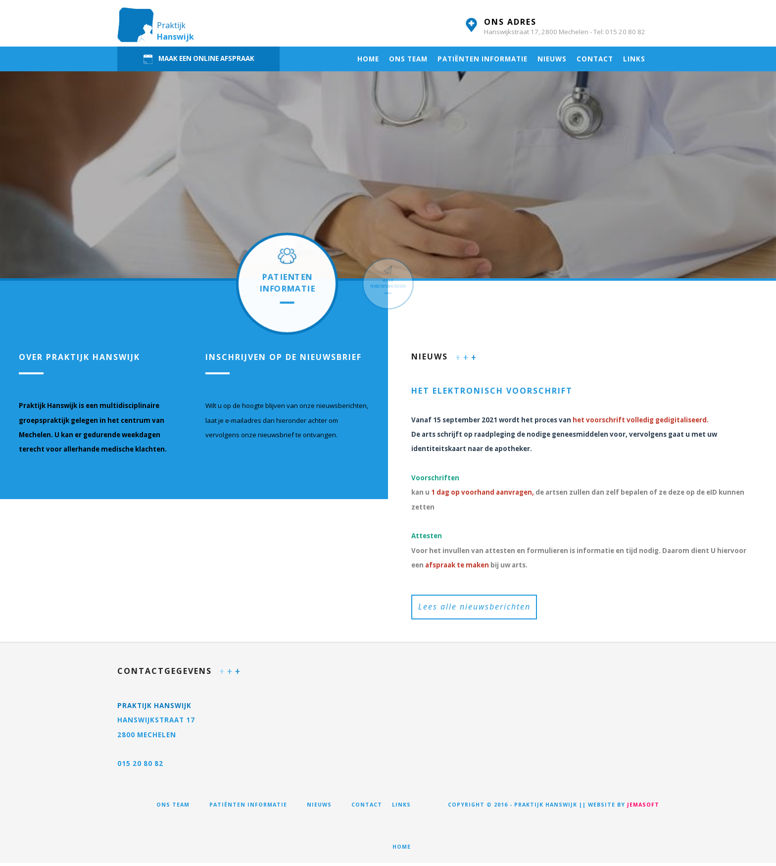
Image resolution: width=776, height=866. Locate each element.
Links (634, 58)
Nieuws (552, 58)
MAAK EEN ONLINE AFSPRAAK (198, 59)
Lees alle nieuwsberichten (474, 608)
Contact (595, 58)
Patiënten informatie (482, 58)
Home (368, 58)
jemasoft (643, 807)
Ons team (408, 58)
